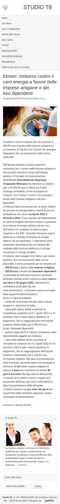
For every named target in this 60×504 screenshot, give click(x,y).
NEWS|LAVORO (9, 51)
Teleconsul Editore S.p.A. (33, 98)
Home (4, 18)
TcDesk (5, 45)
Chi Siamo (7, 23)
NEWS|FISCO (8, 62)
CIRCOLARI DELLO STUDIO (15, 67)
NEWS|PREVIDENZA (12, 56)
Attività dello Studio (11, 34)
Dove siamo (7, 40)
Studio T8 (37, 7)
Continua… (23, 465)
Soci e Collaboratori (11, 29)
